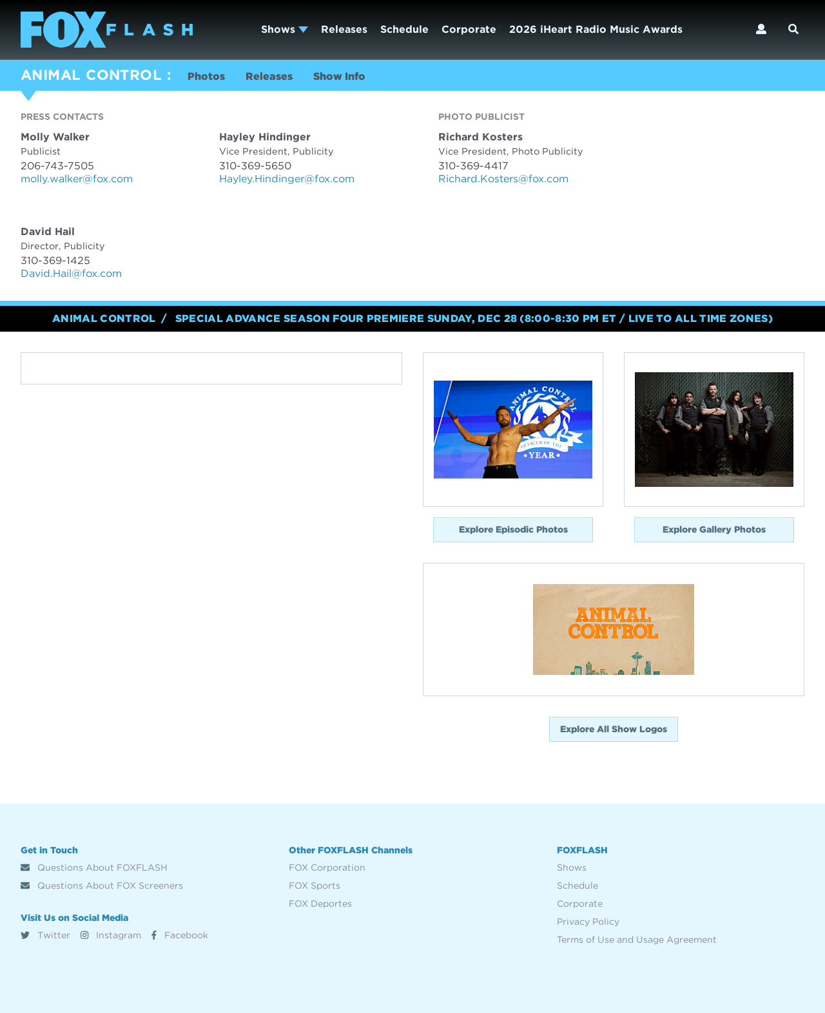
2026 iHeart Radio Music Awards (596, 29)
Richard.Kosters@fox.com (503, 179)
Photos (206, 76)
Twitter (45, 935)
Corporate (469, 29)
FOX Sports (314, 885)
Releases (344, 29)
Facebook (179, 935)
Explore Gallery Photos (714, 529)
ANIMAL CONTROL (91, 74)
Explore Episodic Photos (513, 529)
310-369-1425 (55, 260)
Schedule (404, 29)
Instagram (111, 935)
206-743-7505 (57, 166)
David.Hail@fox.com (71, 273)
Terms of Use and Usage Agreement (637, 939)
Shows (284, 29)
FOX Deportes (320, 903)
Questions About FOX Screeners (102, 885)
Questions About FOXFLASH (94, 867)
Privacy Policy (588, 921)
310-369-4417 (473, 166)
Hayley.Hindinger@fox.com (286, 179)
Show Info (339, 76)
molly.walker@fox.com (77, 179)
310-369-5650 (255, 166)
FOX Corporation (327, 867)
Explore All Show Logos (613, 729)
